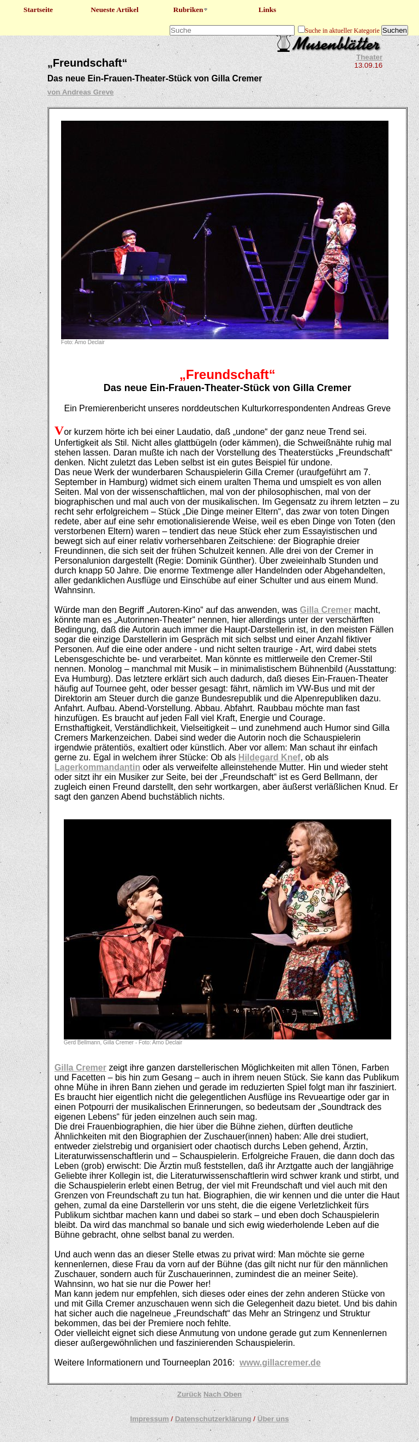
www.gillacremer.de (280, 1362)
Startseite (38, 9)
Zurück (189, 1394)
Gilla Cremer (326, 609)
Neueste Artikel (115, 9)
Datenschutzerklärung (213, 1419)
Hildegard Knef (269, 757)
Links (268, 9)
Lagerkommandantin (97, 767)
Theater (369, 57)
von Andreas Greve (80, 92)
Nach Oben (222, 1394)
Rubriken (191, 9)
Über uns (273, 1419)
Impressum (149, 1419)
